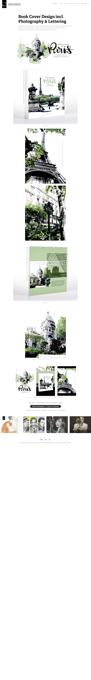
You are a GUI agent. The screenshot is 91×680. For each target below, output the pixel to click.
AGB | (32, 442)
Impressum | (23, 442)
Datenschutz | (37, 442)
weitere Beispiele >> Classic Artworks (45, 406)
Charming (54, 3)
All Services (51, 410)
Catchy (60, 3)
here (60, 403)
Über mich (72, 3)
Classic (66, 3)
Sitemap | (28, 442)
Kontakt (78, 3)
